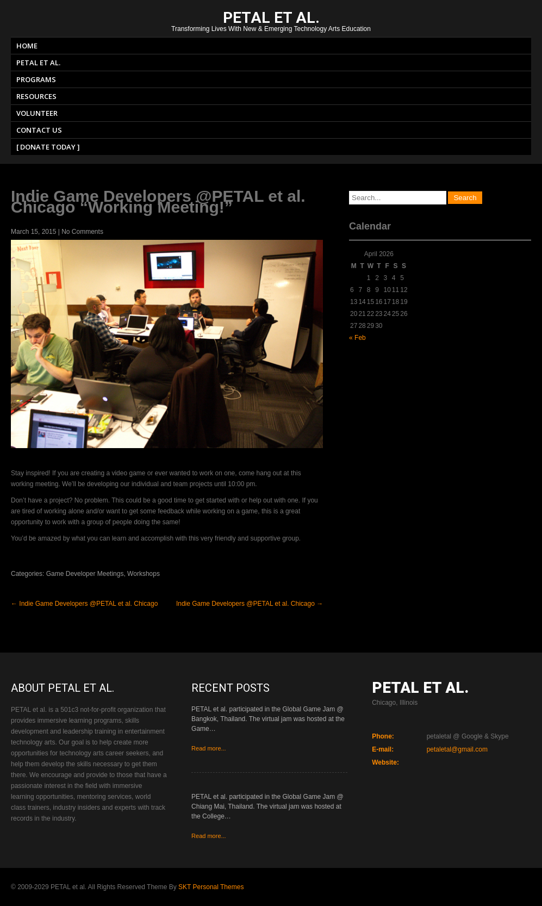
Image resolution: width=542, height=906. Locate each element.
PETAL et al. (38, 62)
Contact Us (39, 130)
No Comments (82, 231)
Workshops (143, 574)
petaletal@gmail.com (457, 749)
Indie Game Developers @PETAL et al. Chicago (84, 603)
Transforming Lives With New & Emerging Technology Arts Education (271, 23)
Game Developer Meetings (85, 574)
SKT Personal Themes (211, 887)
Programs (36, 79)
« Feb (357, 338)
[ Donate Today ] (48, 147)
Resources (36, 96)
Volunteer (37, 113)
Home (27, 46)
